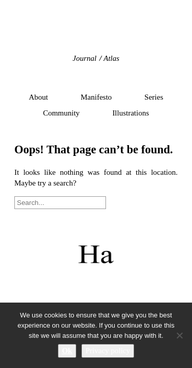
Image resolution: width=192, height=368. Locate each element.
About (38, 97)
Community (61, 113)
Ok (67, 351)
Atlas (111, 58)
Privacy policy (108, 351)
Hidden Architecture (96, 33)
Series (153, 97)
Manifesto (96, 97)
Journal (85, 58)
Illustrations (130, 113)
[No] (179, 335)
